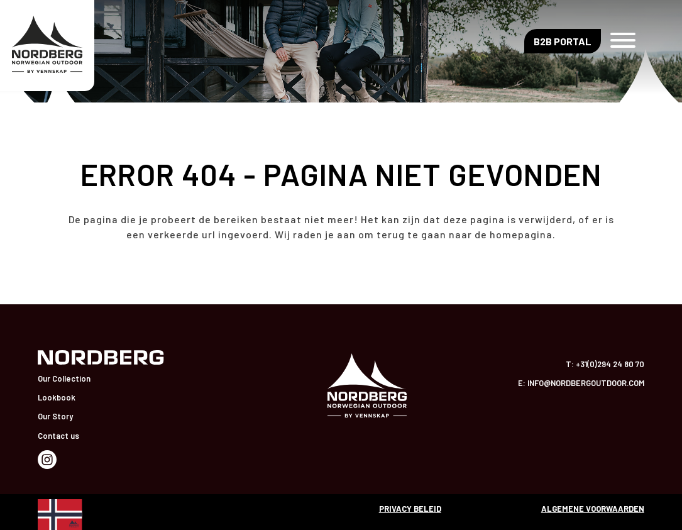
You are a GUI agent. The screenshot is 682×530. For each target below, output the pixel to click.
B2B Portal (562, 41)
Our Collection (64, 378)
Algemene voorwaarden (592, 509)
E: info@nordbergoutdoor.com (581, 383)
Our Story (55, 416)
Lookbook (56, 397)
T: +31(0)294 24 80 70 (605, 364)
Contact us (58, 436)
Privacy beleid (410, 509)
